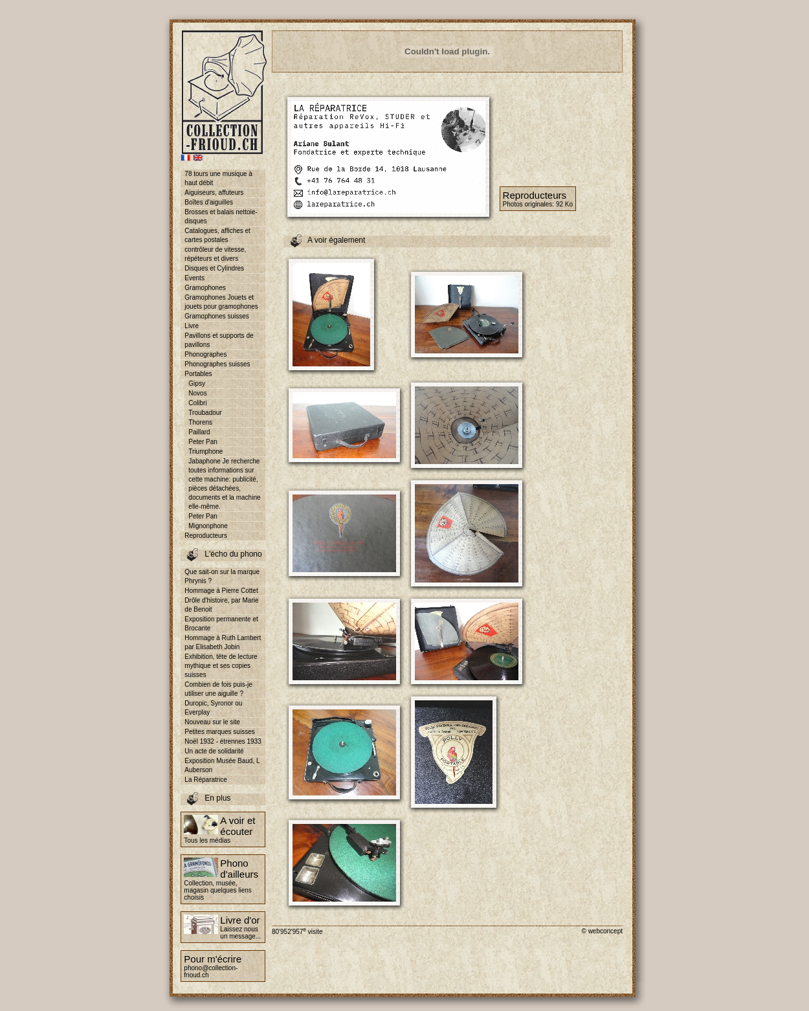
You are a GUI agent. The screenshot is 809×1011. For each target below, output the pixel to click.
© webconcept (602, 931)
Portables (198, 373)
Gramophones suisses (216, 316)
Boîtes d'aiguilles (208, 202)
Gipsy (196, 383)
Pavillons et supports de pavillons (218, 340)
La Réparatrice (205, 779)
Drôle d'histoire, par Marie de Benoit (221, 605)
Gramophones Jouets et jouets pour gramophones (221, 302)
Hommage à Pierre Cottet (221, 590)
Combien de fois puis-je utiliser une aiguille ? (218, 689)
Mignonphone (208, 525)
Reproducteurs (205, 535)
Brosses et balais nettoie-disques (220, 216)
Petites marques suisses (219, 731)
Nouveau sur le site (212, 722)
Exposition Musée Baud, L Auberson (222, 765)
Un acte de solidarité (213, 751)
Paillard (199, 432)
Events (194, 278)
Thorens (200, 422)
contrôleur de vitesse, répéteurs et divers (215, 254)
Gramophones (204, 287)
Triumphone (205, 451)
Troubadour (204, 412)
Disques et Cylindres (214, 268)
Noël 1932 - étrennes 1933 (222, 741)
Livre (191, 325)
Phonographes (205, 354)
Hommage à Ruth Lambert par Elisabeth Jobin (222, 642)
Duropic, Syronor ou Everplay (213, 708)
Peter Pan (202, 441)
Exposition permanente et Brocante (221, 624)
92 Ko (564, 204)
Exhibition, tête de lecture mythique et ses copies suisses (220, 665)
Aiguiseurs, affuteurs (213, 192)
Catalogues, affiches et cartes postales (217, 235)
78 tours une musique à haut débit (218, 178)
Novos (197, 393)
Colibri (197, 402)
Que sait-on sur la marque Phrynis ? (222, 576)
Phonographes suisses (217, 364)
